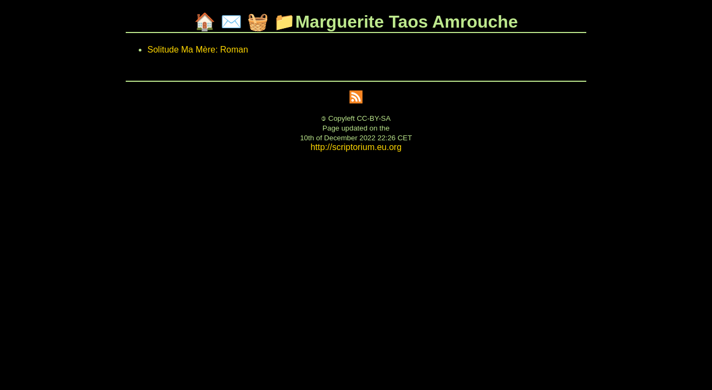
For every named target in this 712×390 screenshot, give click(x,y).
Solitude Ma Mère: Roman (197, 49)
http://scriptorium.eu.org (356, 147)
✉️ (231, 21)
